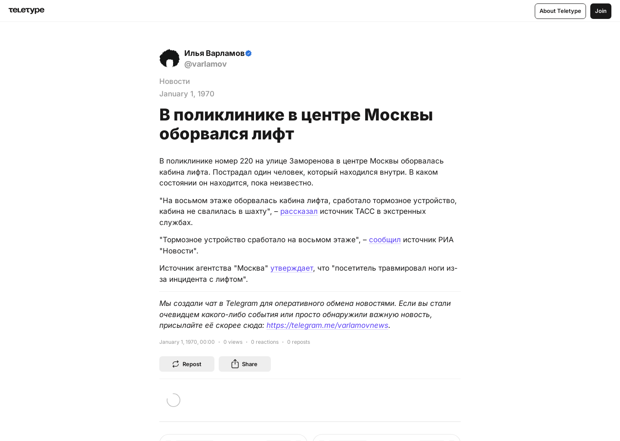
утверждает (291, 268)
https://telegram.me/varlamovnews (327, 325)
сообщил (385, 239)
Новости (174, 81)
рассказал (299, 211)
